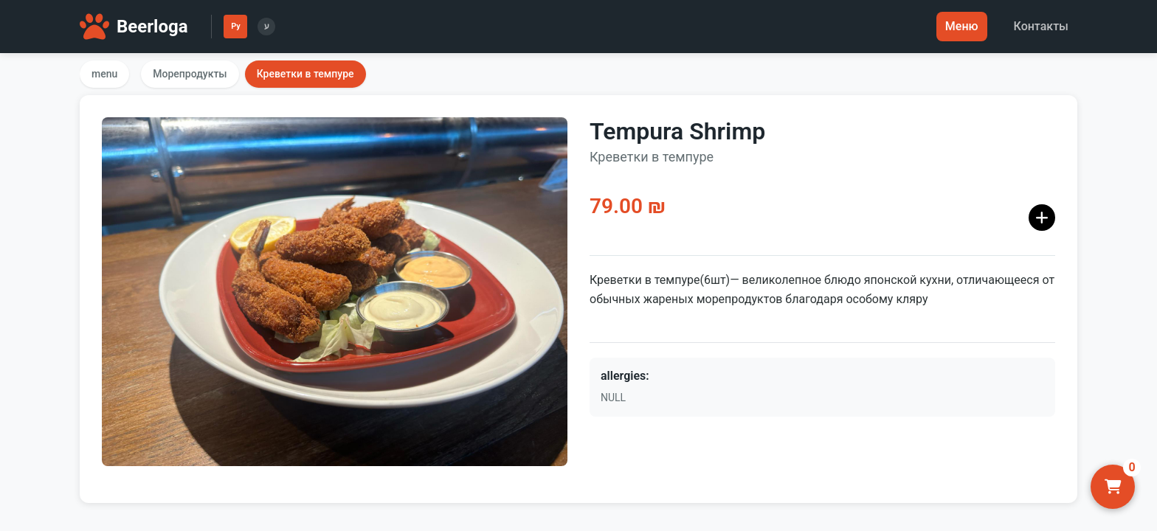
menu (104, 74)
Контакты (1041, 26)
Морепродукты (190, 74)
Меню (961, 26)
